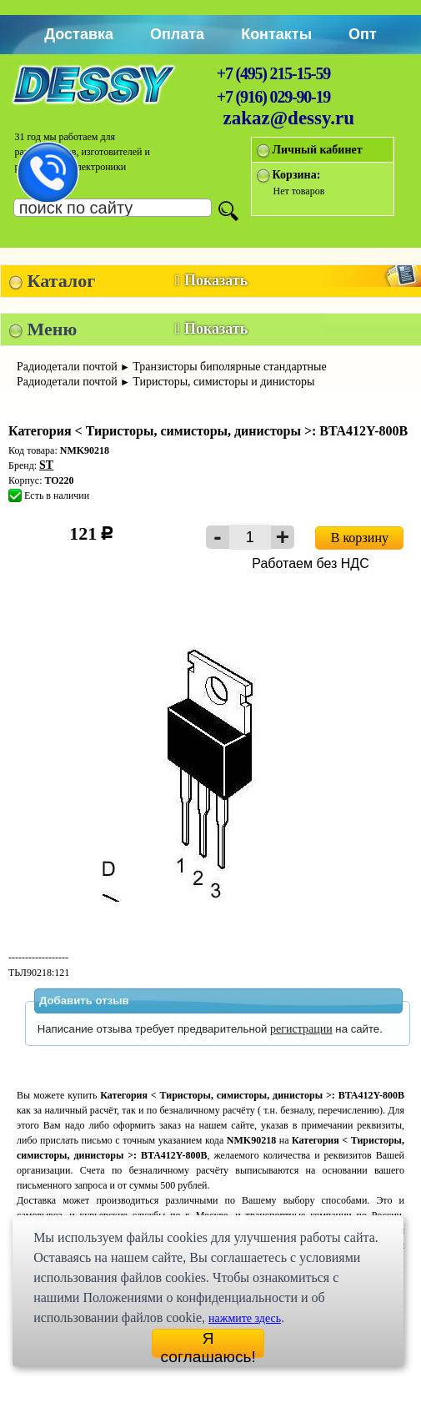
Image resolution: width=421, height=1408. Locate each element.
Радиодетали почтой (67, 366)
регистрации (301, 1029)
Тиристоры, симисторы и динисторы (223, 381)
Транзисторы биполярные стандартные (229, 366)
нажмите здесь (244, 1318)
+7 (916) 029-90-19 (273, 97)
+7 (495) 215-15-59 (273, 73)
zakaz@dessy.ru (289, 118)
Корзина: (297, 174)
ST (46, 465)
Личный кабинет (318, 149)
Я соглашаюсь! (208, 1344)
